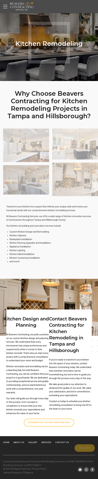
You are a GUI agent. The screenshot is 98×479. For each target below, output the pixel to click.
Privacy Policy (38, 469)
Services (46, 442)
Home (6, 442)
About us (18, 442)
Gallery (32, 442)
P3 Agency (28, 472)
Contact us (62, 442)
